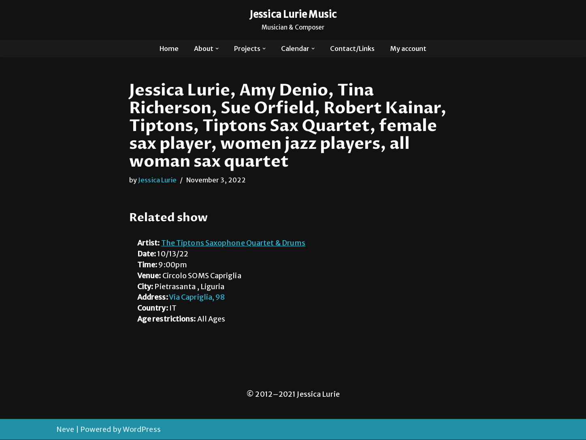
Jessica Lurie (157, 180)
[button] (217, 48)
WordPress (142, 429)
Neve (65, 429)
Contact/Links (352, 48)
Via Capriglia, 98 (197, 297)
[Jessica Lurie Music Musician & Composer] (293, 20)
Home (169, 48)
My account (408, 48)
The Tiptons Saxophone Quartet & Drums (233, 243)
